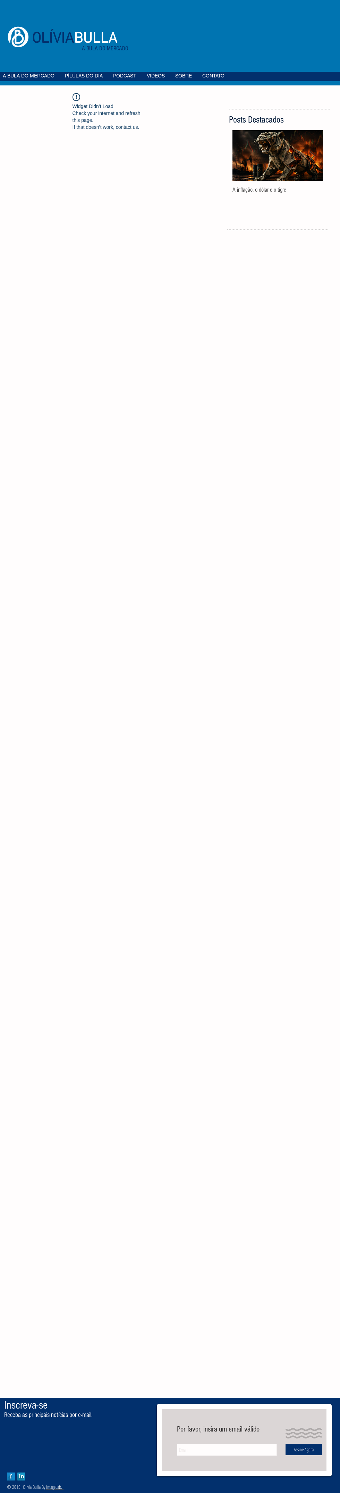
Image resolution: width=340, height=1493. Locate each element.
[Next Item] (312, 155)
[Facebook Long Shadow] (11, 1476)
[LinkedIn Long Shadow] (21, 1476)
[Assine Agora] (304, 1449)
